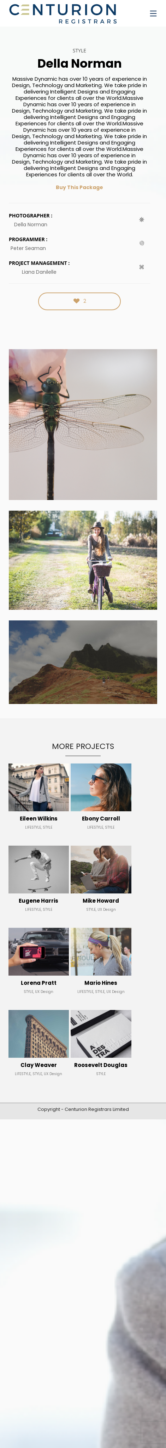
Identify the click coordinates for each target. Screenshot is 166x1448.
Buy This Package (79, 187)
